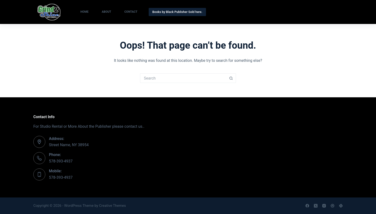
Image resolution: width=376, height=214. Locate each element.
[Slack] (341, 206)
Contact (130, 11)
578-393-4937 (61, 161)
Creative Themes (112, 205)
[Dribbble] (332, 206)
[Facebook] (307, 206)
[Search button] (231, 78)
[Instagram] (324, 206)
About (106, 11)
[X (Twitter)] (315, 206)
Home (84, 11)
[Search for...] (183, 78)
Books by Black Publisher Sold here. (177, 12)
